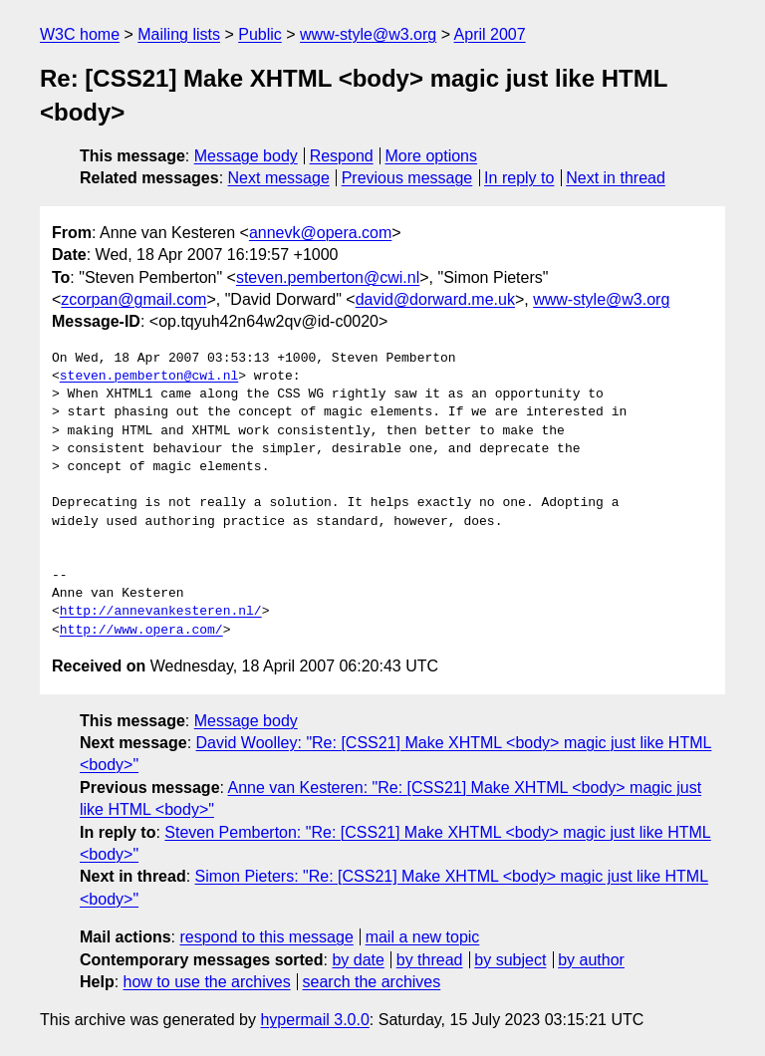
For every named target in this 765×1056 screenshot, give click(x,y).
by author (591, 959)
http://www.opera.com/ (141, 631)
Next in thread (615, 177)
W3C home (80, 34)
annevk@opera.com (320, 232)
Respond (342, 155)
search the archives (372, 981)
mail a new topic (423, 936)
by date (357, 959)
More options (431, 155)
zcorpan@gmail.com (133, 299)
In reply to (519, 177)
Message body (246, 155)
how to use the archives (207, 981)
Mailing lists (178, 34)
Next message (279, 177)
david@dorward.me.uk (435, 299)
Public (260, 34)
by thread (429, 959)
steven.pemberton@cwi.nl (327, 277)
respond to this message (266, 936)
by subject (510, 959)
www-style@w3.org (368, 34)
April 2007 (490, 34)
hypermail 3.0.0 (314, 1019)
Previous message (407, 177)
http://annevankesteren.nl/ (161, 612)
